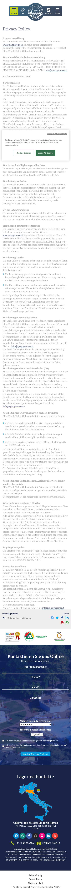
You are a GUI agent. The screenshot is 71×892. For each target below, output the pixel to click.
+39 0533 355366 (24, 843)
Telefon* (35, 677)
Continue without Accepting (57, 134)
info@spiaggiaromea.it (56, 70)
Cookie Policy (35, 879)
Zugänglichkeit (35, 883)
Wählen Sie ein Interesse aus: (35, 721)
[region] (35, 145)
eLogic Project (23, 887)
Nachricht (35, 697)
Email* (35, 687)
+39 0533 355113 (51, 843)
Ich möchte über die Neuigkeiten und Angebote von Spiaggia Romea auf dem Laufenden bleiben (36, 746)
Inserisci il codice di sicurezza (35, 729)
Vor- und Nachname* (35, 666)
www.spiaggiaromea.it (13, 44)
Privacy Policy (35, 875)
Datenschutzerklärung (25, 740)
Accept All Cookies (45, 153)
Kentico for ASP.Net (51, 887)
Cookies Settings (24, 153)
